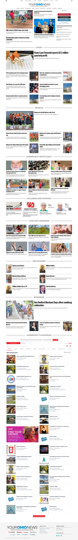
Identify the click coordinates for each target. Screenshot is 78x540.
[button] (69, 209)
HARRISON (60, 8)
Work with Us (59, 528)
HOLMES (18, 8)
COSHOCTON (43, 8)
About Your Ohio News (44, 528)
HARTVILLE (49, 8)
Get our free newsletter (64, 17)
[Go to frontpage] (39, 4)
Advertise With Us (45, 0)
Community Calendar (28, 0)
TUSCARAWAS (28, 8)
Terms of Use (43, 531)
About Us (51, 0)
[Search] (72, 1)
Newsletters (39, 0)
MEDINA (37, 8)
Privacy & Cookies (44, 532)
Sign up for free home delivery (64, 14)
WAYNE (22, 8)
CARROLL (54, 8)
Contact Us (56, 0)
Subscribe (34, 0)
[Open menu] (6, 1)
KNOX (33, 8)
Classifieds (21, 0)
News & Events (59, 529)
